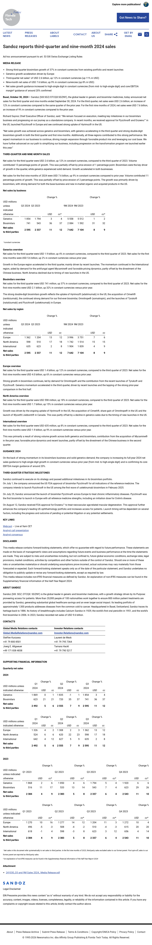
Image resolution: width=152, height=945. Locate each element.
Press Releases (31, 34)
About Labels (54, 34)
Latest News (7, 34)
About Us (96, 34)
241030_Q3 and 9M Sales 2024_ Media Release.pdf (33, 872)
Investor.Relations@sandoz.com (71, 633)
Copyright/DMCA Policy (103, 932)
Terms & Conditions (78, 932)
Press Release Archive (27, 932)
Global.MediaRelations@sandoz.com (22, 633)
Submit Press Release (53, 932)
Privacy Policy (126, 932)
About (10, 932)
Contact (80, 34)
